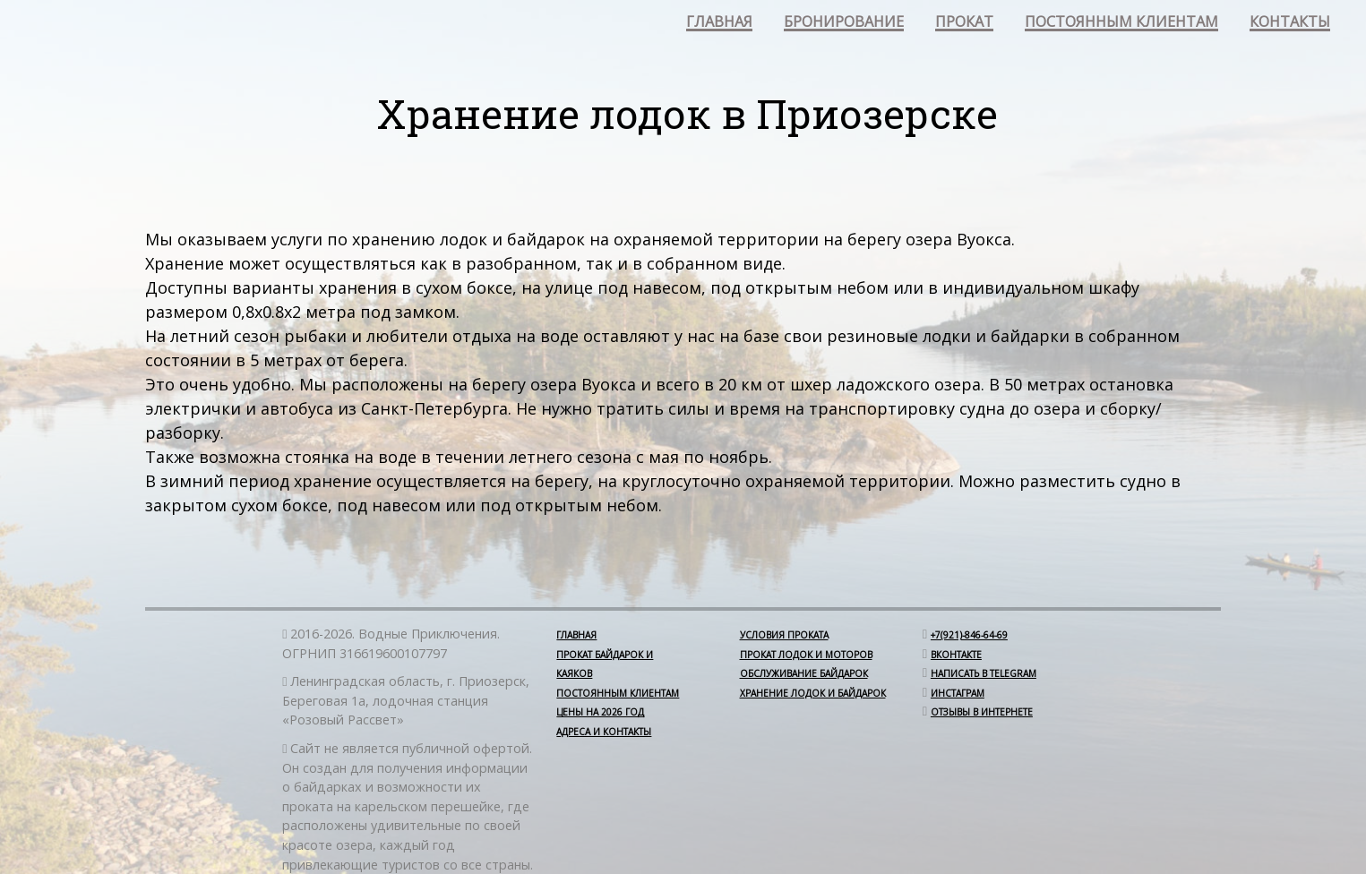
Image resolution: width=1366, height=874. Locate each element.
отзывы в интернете (982, 712)
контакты (1290, 22)
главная (719, 22)
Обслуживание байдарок (804, 673)
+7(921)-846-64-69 (969, 635)
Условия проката (784, 635)
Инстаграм (957, 693)
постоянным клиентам (1121, 22)
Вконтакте (956, 654)
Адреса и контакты (603, 731)
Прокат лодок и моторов (806, 654)
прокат (964, 22)
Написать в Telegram (983, 673)
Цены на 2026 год (600, 712)
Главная (576, 635)
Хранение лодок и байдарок (813, 693)
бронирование (844, 22)
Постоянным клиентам (617, 693)
